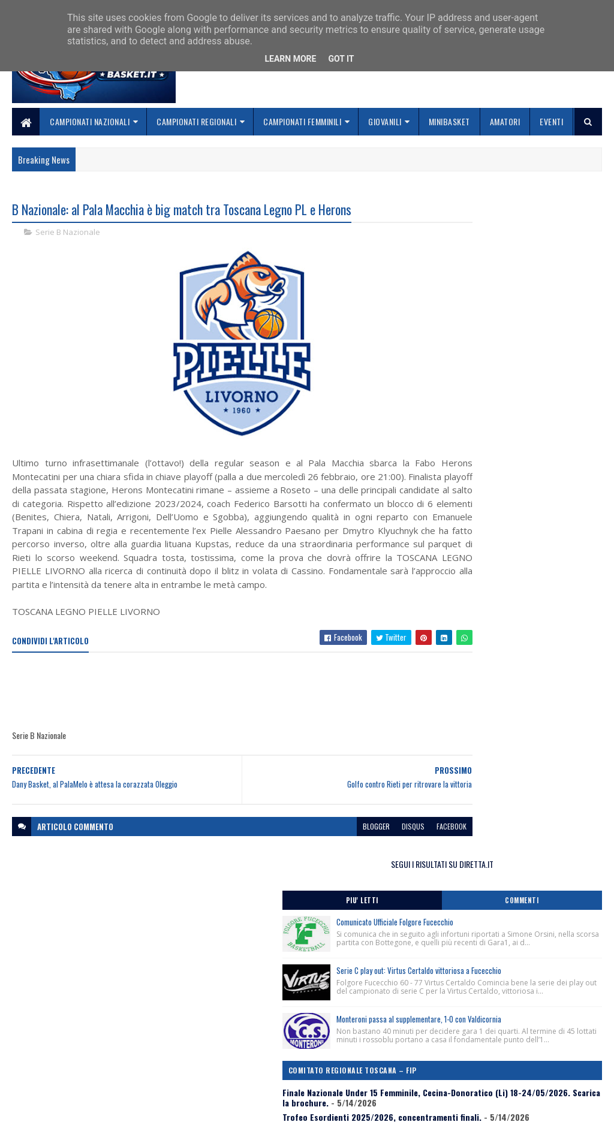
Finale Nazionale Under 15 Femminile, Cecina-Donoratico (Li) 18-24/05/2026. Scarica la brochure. (509, 514)
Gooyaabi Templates (169, 1105)
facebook (384, 854)
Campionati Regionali (196, 121)
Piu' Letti (469, 249)
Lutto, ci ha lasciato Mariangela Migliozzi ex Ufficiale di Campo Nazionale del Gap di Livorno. (508, 607)
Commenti (557, 249)
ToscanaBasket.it (476, 710)
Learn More (290, 59)
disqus (346, 854)
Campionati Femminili (302, 121)
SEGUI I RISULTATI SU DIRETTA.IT (513, 212)
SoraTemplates (68, 1105)
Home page (233, 1029)
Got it (341, 59)
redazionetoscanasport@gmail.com (543, 1030)
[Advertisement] (230, 720)
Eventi (551, 121)
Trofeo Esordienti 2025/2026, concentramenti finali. (513, 543)
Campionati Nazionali (90, 121)
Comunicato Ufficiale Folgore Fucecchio (537, 270)
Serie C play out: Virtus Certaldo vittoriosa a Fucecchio (527, 337)
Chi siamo (231, 1043)
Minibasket (449, 121)
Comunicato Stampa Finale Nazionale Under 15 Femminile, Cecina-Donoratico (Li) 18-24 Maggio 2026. (511, 573)
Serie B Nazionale (67, 233)
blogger (309, 854)
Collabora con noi (246, 1057)
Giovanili (385, 121)
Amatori (505, 121)
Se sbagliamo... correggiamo (266, 1072)
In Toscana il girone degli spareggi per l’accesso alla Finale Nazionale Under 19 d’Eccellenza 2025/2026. (499, 642)
